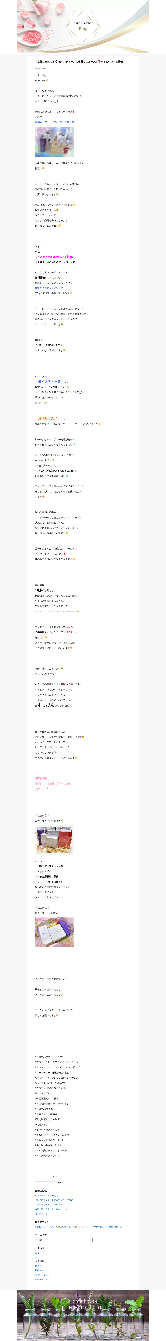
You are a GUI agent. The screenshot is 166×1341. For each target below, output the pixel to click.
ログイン (39, 1266)
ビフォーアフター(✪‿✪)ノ (47, 1195)
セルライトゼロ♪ (43, 1214)
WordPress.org (41, 1280)
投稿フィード (41, 1270)
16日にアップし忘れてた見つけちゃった (56, 1227)
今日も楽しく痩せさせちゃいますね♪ (52, 1209)
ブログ (101, 1323)
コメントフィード (43, 1275)
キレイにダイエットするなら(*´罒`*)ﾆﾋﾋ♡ (54, 1200)
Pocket (54, 1176)
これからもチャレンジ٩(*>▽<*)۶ (50, 1204)
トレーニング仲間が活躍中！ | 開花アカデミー (101, 1227)
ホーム (65, 1323)
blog (37, 1253)
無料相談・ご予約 (83, 1323)
